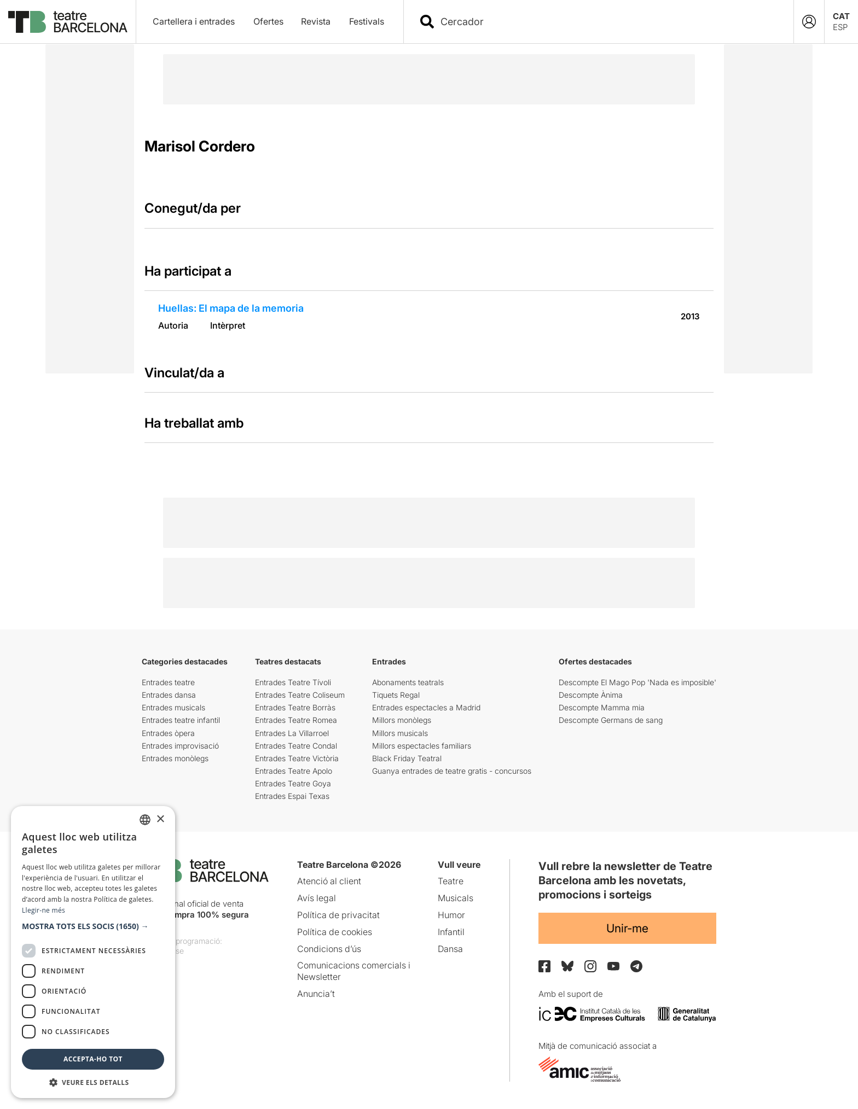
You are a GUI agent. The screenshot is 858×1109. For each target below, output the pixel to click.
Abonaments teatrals (408, 682)
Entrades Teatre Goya (293, 783)
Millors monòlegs (401, 720)
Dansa (450, 948)
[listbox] (145, 819)
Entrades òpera (168, 733)
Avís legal (316, 897)
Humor (451, 914)
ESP (840, 27)
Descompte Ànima (591, 694)
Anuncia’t (316, 993)
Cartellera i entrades (194, 21)
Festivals (366, 21)
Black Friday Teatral (407, 758)
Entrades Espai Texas (292, 796)
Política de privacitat (338, 914)
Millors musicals (400, 733)
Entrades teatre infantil (181, 720)
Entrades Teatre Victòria (297, 758)
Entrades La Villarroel (292, 733)
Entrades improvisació (180, 745)
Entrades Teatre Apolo (293, 770)
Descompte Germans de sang (611, 720)
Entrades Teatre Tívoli (293, 682)
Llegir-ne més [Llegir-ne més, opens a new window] (43, 910)
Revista (316, 21)
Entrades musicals (173, 707)
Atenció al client (329, 880)
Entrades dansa (169, 694)
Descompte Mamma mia (602, 707)
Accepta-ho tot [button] (93, 1059)
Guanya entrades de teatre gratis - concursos (451, 770)
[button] (93, 926)
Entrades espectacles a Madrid (426, 707)
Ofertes (268, 21)
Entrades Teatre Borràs (295, 707)
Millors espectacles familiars (421, 745)
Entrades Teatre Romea (296, 720)
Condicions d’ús (329, 948)
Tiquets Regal (396, 694)
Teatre (450, 880)
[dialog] (93, 952)
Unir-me (627, 928)
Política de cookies (334, 931)
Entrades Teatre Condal (296, 745)
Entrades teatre (168, 682)
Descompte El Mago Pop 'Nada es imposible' (637, 682)
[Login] (809, 21)
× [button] (160, 819)
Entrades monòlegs (175, 758)
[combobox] (608, 21)
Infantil (451, 931)
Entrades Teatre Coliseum (300, 694)
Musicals (455, 897)
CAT (841, 16)
